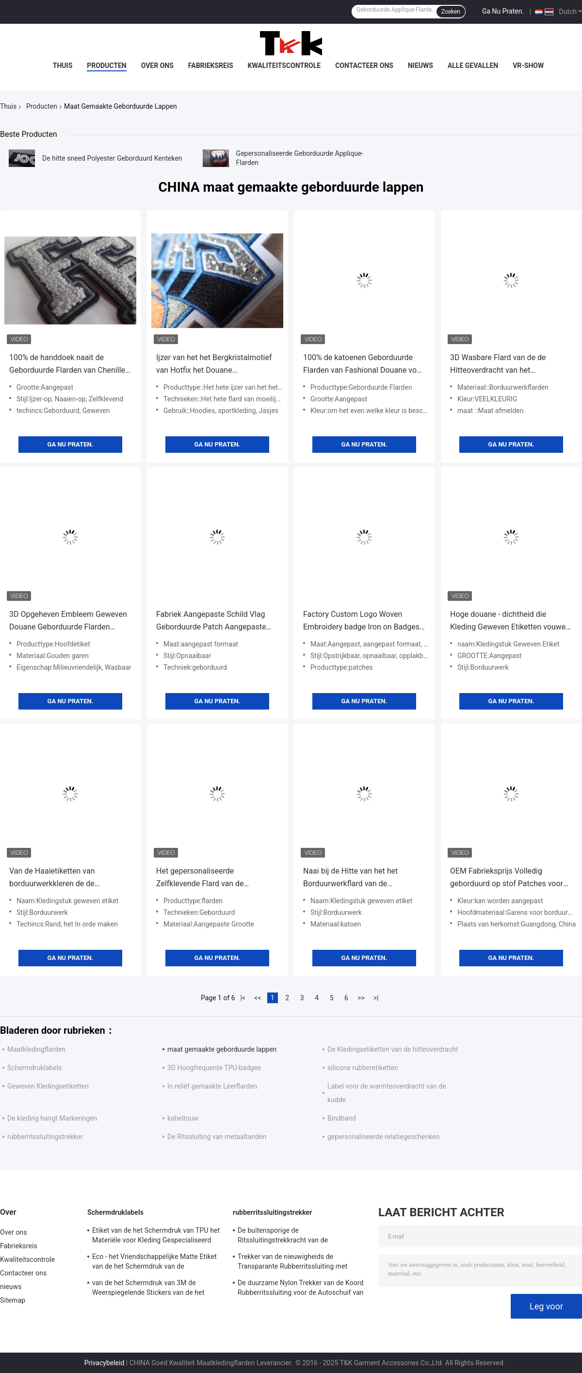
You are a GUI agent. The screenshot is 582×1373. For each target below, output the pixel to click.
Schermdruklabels (34, 1068)
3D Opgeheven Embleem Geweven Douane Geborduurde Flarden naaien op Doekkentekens (68, 621)
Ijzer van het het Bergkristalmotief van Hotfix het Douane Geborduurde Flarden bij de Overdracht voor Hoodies (214, 365)
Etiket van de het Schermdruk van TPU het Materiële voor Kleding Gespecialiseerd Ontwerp (156, 1236)
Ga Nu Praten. (503, 11)
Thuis (63, 65)
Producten (106, 65)
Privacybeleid (104, 1363)
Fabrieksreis (210, 65)
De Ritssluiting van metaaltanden (216, 1137)
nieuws (420, 65)
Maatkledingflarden (36, 1049)
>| (376, 998)
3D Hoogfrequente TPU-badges (214, 1068)
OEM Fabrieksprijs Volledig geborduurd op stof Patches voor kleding (506, 878)
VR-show (528, 65)
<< (257, 998)
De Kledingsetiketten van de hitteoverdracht (392, 1049)
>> (361, 998)
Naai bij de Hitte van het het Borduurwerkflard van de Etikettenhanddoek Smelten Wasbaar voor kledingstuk (350, 878)
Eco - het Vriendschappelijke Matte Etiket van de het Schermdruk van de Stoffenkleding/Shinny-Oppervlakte (154, 1263)
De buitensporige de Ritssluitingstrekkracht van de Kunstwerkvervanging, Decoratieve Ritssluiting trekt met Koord (290, 1236)
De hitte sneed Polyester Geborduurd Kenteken (112, 158)
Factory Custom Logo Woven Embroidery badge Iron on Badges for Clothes (361, 621)
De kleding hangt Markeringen (52, 1118)
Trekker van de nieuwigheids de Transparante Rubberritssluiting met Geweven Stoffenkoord (292, 1263)
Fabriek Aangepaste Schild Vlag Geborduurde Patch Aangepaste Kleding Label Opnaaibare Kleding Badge (214, 621)
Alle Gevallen (473, 65)
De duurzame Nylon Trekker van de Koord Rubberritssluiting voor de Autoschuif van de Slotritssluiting (301, 1289)
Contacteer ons (364, 65)
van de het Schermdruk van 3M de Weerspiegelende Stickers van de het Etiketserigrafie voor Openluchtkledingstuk (157, 1289)
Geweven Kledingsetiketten (48, 1086)
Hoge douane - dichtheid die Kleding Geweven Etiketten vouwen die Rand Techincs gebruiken (510, 621)
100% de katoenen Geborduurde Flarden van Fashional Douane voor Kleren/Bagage (363, 365)
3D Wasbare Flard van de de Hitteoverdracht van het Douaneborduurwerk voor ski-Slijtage (500, 365)
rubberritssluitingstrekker (45, 1137)
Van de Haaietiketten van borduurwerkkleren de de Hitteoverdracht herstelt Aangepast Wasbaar (69, 878)
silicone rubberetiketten (362, 1068)
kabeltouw (182, 1118)
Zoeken (450, 11)
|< (242, 998)
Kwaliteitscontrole (284, 65)
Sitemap (12, 1300)
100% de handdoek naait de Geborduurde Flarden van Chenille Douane (67, 365)
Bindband (341, 1118)
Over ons (157, 65)
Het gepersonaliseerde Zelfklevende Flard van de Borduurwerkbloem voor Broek (208, 878)
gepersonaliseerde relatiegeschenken (383, 1137)
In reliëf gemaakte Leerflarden (212, 1086)
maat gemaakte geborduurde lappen (221, 1049)
